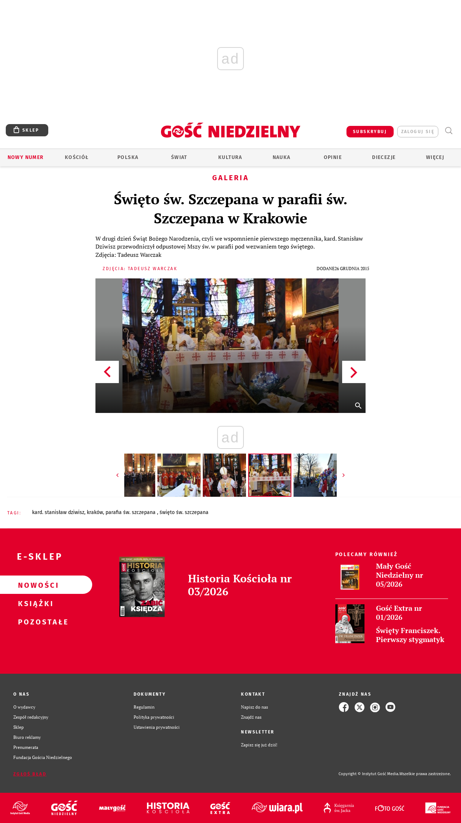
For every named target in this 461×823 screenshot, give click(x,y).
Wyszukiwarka (448, 130)
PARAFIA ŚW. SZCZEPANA (131, 512)
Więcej (435, 157)
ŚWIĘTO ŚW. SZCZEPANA (184, 512)
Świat (179, 157)
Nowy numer (26, 157)
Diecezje (383, 157)
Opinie (333, 157)
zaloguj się (417, 131)
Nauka (282, 157)
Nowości (34, 585)
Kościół (77, 157)
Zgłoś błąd (29, 774)
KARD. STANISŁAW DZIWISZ (58, 512)
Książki (34, 603)
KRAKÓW (95, 512)
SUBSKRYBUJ (370, 131)
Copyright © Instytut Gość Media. (369, 774)
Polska (127, 157)
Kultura (230, 157)
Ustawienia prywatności (157, 727)
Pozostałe (34, 622)
